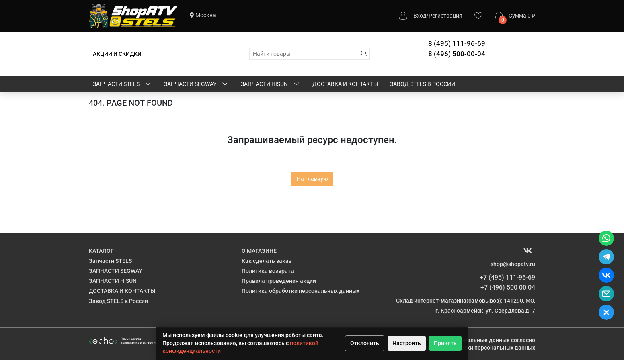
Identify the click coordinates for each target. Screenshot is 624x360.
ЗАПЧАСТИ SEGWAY (196, 84)
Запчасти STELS (122, 84)
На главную (312, 179)
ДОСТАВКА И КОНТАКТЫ (345, 84)
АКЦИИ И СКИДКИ (117, 54)
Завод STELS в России (422, 84)
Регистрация (445, 15)
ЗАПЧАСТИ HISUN (270, 84)
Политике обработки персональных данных (476, 347)
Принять (445, 343)
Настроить (406, 343)
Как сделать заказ (266, 261)
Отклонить (364, 343)
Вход (419, 15)
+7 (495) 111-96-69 (507, 277)
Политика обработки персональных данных (300, 291)
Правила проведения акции (279, 281)
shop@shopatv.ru (513, 264)
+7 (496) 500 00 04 (507, 287)
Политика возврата (268, 271)
